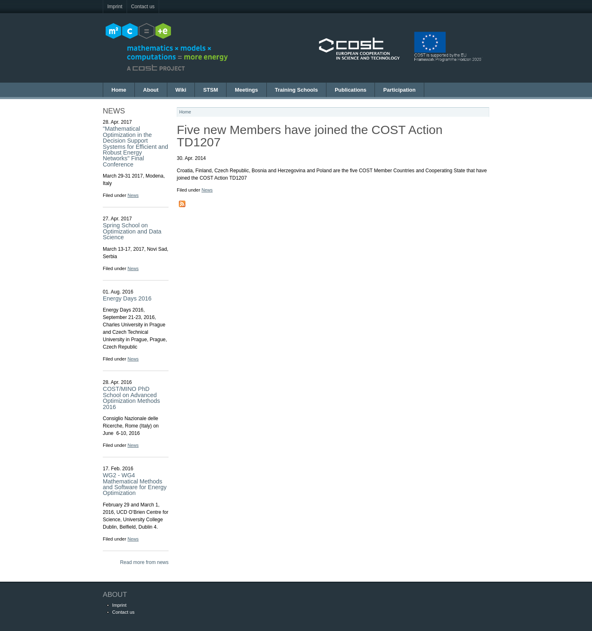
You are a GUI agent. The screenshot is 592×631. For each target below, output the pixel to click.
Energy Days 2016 (127, 298)
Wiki (181, 90)
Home (118, 90)
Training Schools (296, 90)
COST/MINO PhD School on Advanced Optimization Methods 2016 (131, 398)
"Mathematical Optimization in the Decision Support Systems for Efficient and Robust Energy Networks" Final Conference (135, 146)
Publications (350, 90)
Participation (399, 90)
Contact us (143, 6)
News (133, 195)
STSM (210, 90)
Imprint (115, 6)
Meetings (246, 90)
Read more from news (144, 562)
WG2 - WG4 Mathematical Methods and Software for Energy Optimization (134, 484)
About (151, 90)
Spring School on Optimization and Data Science (132, 231)
